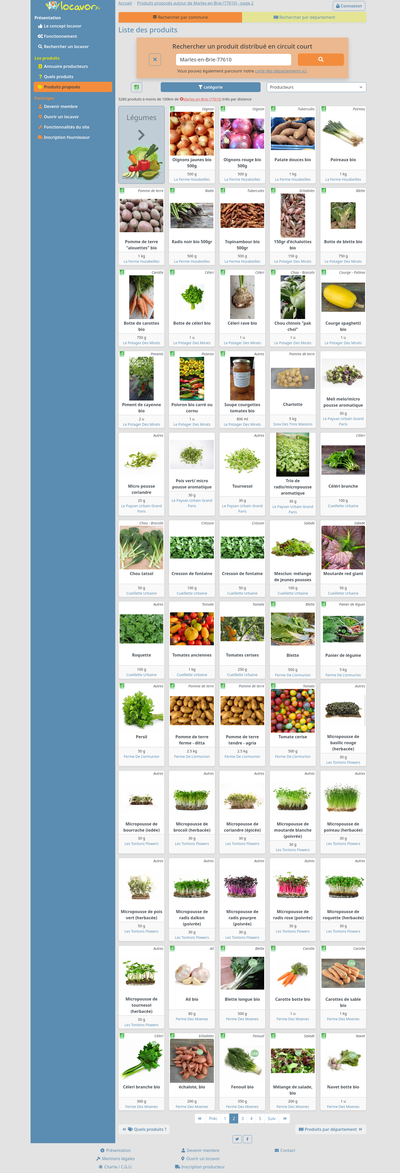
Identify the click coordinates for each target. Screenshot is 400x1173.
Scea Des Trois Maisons (292, 424)
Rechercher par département (304, 17)
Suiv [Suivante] (272, 1118)
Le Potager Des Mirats (292, 261)
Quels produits (55, 76)
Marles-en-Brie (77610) (201, 99)
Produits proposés (59, 87)
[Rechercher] (321, 59)
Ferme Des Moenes (192, 1018)
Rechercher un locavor (63, 46)
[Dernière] (284, 1118)
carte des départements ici (280, 71)
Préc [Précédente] (213, 1118)
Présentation (115, 1150)
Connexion (349, 6)
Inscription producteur (200, 1167)
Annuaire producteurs (63, 66)
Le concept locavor (59, 26)
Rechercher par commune (180, 17)
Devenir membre (58, 106)
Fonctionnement (57, 36)
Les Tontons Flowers (343, 762)
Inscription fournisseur (64, 137)
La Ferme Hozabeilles (192, 179)
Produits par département (331, 1129)
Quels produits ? (144, 1129)
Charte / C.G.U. (115, 1167)
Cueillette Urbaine (343, 505)
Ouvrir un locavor (58, 117)
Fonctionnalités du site (63, 127)
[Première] (200, 1118)
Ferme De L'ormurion (292, 674)
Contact (284, 1150)
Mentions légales (115, 1158)
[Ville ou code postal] (234, 59)
